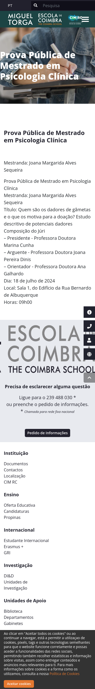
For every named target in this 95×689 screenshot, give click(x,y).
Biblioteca (13, 611)
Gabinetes (13, 623)
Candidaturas (16, 511)
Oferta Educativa (19, 505)
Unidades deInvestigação (16, 585)
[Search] (67, 5)
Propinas (12, 517)
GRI (7, 553)
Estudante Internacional (26, 540)
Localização (14, 476)
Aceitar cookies (19, 683)
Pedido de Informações (47, 432)
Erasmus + (14, 546)
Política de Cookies (65, 673)
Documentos (16, 464)
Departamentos (18, 617)
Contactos (13, 470)
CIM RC (10, 482)
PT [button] (10, 5)
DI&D (9, 576)
